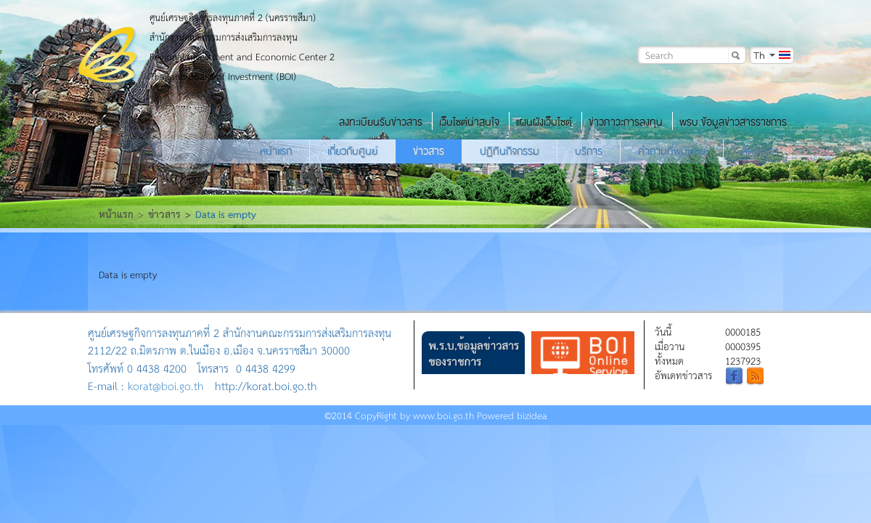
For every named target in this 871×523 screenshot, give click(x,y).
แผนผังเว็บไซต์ (544, 122)
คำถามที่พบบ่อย (672, 151)
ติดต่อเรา (760, 151)
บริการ (588, 151)
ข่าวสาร (428, 151)
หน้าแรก (276, 151)
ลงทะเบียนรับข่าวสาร (380, 122)
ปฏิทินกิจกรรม (509, 151)
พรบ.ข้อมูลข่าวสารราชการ (733, 122)
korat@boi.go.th (166, 385)
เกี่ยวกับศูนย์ (352, 151)
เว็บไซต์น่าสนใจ (469, 122)
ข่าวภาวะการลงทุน (626, 122)
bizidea (532, 415)
